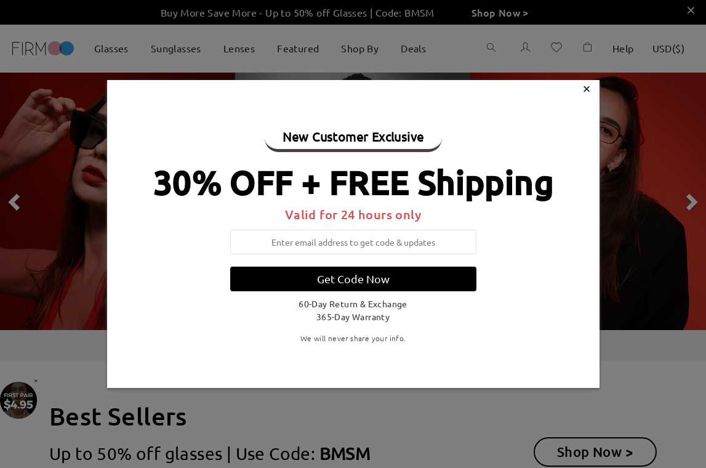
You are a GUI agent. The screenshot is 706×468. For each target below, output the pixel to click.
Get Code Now (353, 278)
